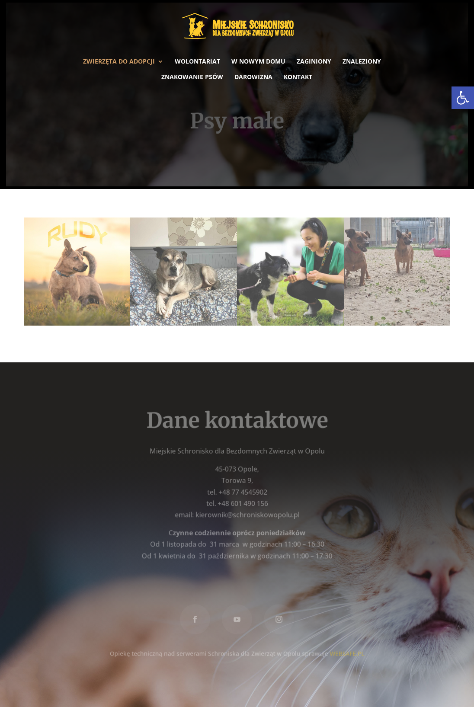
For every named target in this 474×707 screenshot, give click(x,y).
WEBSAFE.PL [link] (346, 652)
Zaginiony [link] (314, 61)
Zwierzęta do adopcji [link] (119, 61)
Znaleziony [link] (362, 61)
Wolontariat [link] (197, 61)
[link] (463, 97)
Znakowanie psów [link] (192, 77)
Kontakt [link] (298, 77)
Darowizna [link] (253, 77)
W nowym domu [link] (258, 61)
